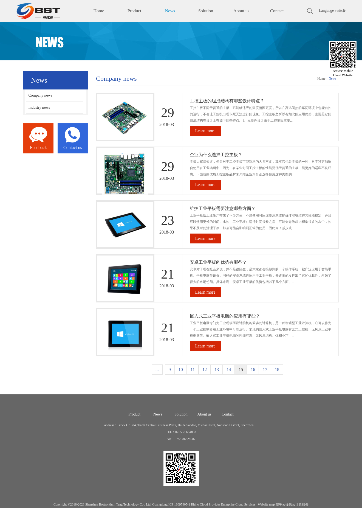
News (332, 78)
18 (277, 369)
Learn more (205, 130)
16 (253, 369)
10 (181, 369)
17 (265, 369)
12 (204, 369)
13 (216, 369)
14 (229, 369)
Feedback (38, 147)
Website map (265, 504)
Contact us (72, 147)
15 (241, 369)
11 (193, 369)
